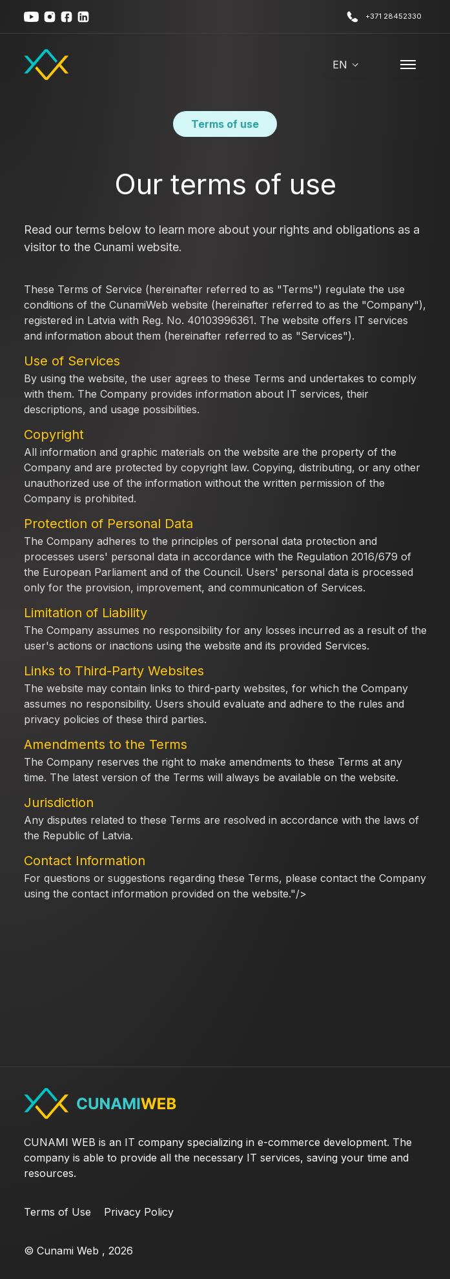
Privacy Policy (139, 1211)
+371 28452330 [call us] (384, 17)
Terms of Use (57, 1211)
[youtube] (31, 17)
